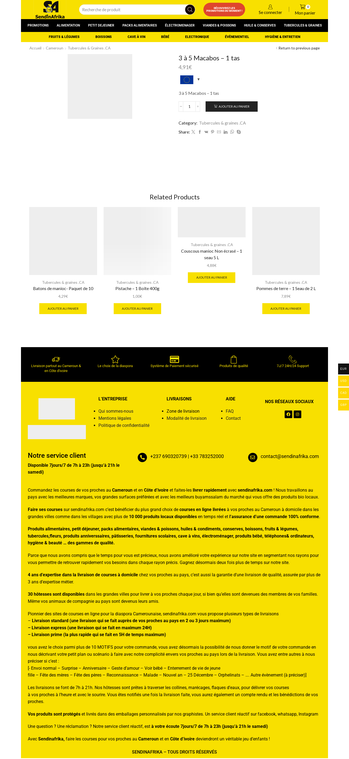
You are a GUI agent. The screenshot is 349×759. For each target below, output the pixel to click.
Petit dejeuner (101, 25)
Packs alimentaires (139, 25)
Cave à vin (136, 37)
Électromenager (180, 25)
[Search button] (190, 9)
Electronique (197, 37)
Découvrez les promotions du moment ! (224, 9)
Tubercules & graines (303, 25)
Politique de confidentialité (123, 426)
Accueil (35, 48)
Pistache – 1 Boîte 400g (137, 289)
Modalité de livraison (187, 419)
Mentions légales (114, 419)
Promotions (38, 25)
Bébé (165, 37)
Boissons (103, 37)
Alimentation (68, 25)
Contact (233, 419)
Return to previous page (299, 48)
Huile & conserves (260, 25)
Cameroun (55, 48)
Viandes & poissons (219, 25)
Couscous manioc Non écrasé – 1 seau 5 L (211, 255)
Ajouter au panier (234, 106)
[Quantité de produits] (189, 106)
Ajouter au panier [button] (63, 309)
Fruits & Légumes (64, 37)
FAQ (230, 412)
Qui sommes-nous (115, 412)
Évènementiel (237, 37)
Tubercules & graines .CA (90, 48)
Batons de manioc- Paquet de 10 (63, 289)
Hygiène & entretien (282, 37)
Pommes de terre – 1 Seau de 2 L (286, 289)
